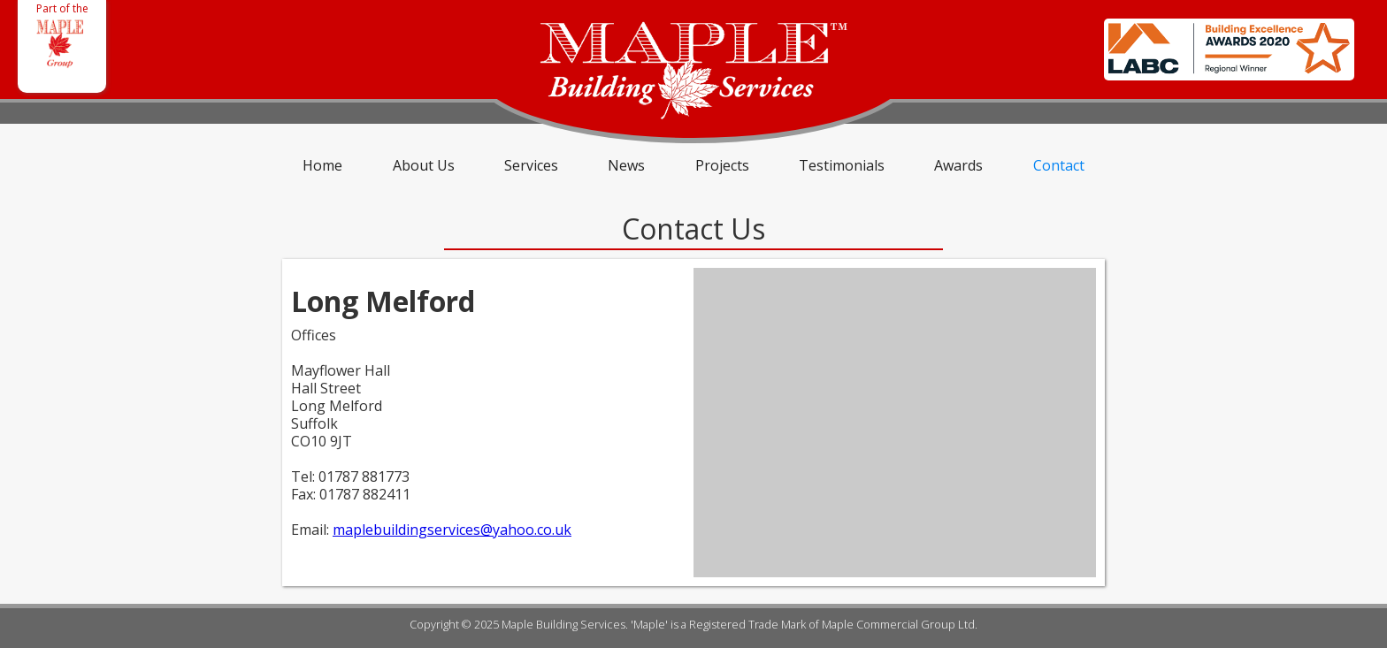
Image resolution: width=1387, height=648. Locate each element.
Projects (722, 165)
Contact (1058, 165)
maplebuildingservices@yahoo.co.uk (452, 529)
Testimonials (842, 165)
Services (531, 165)
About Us (424, 165)
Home (322, 165)
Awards (958, 165)
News (626, 165)
